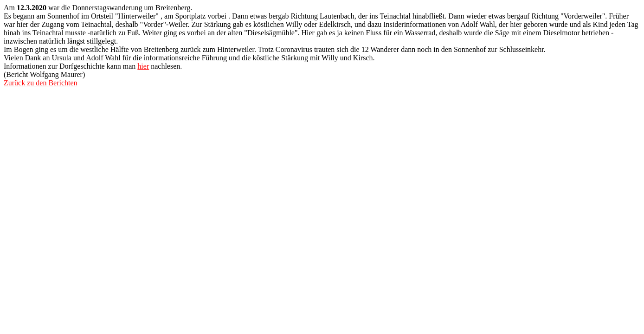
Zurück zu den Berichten (40, 83)
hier (143, 66)
